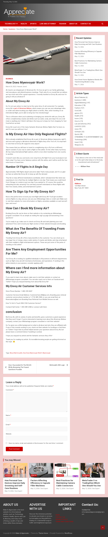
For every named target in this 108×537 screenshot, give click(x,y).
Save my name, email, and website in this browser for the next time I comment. (36, 443)
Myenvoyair (46, 353)
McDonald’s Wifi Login (57, 365)
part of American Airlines (23, 108)
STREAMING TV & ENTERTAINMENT (87, 137)
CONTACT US (60, 517)
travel (76, 142)
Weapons (78, 145)
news (76, 129)
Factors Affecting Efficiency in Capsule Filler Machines (40, 483)
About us (73, 24)
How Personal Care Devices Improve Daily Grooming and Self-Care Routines (15, 484)
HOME (58, 515)
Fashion (62, 24)
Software (78, 132)
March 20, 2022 (11, 86)
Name (8, 415)
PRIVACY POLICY (62, 519)
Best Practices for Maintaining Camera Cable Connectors (65, 483)
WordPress (68, 533)
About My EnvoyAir (16, 353)
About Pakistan (80, 97)
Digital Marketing (80, 103)
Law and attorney (48, 24)
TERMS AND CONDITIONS (64, 522)
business (9, 79)
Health (24, 24)
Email (8, 425)
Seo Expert (18, 491)
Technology (10, 24)
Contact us (85, 24)
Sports (33, 24)
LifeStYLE (78, 126)
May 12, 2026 (35, 488)
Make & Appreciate (22, 533)
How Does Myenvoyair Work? (32, 353)
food (76, 111)
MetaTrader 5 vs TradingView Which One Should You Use (91, 483)
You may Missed (12, 460)
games (77, 113)
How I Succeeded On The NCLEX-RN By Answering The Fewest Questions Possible (20, 367)
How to (77, 121)
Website (8, 434)
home (77, 118)
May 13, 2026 (9, 491)
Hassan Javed (22, 86)
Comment (10, 390)
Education (78, 105)
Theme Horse (43, 533)
